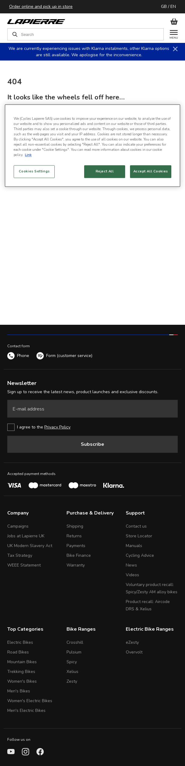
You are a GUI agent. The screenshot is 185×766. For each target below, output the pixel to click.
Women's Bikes (22, 681)
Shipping (75, 526)
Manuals (134, 546)
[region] (92, 145)
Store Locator (139, 536)
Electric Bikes (20, 642)
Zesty (72, 681)
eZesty (132, 642)
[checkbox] (92, 427)
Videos (132, 575)
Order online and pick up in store (41, 6)
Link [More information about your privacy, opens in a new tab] (28, 155)
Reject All (105, 171)
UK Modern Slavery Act (29, 546)
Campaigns (18, 526)
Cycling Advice (140, 555)
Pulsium (74, 652)
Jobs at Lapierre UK (25, 536)
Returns (74, 536)
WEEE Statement (24, 565)
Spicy (72, 662)
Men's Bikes (18, 691)
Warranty (76, 565)
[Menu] (171, 34)
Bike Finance (79, 555)
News (131, 565)
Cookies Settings (34, 171)
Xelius (72, 671)
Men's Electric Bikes (26, 710)
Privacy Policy (57, 427)
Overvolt (134, 652)
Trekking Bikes (21, 671)
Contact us (136, 526)
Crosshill (75, 642)
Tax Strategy (19, 555)
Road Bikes (18, 652)
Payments (76, 546)
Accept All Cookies (150, 171)
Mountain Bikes (22, 662)
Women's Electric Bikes (29, 701)
